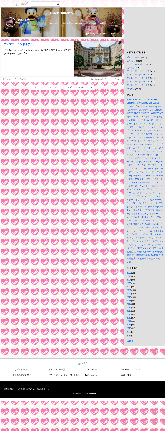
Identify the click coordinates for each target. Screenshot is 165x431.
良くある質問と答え (21, 375)
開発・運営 (126, 375)
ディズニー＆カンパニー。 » (78, 87)
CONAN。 (131, 61)
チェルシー (24, 19)
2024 (129, 280)
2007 (129, 332)
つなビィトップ (19, 369)
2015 (129, 311)
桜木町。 (131, 67)
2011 (129, 324)
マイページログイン (130, 369)
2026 (129, 273)
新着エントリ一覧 (57, 369)
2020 (129, 293)
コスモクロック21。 (136, 64)
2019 (129, 297)
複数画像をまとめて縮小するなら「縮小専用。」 (27, 389)
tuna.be (82, 363)
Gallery (90, 33)
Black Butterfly (61, 13)
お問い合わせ (91, 375)
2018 (129, 300)
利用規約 (75, 375)
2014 (129, 314)
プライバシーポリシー (59, 375)
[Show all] (113, 26)
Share (114, 33)
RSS (130, 341)
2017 (129, 304)
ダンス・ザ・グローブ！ (138, 71)
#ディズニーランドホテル (15, 79)
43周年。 (131, 88)
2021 (129, 290)
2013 (129, 318)
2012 (129, 321)
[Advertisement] (61, 98)
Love (102, 33)
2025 (129, 276)
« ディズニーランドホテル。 (44, 87)
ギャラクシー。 (134, 57)
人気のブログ (91, 369)
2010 (129, 328)
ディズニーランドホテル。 (20, 44)
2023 (129, 283)
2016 (129, 307)
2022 (129, 286)
